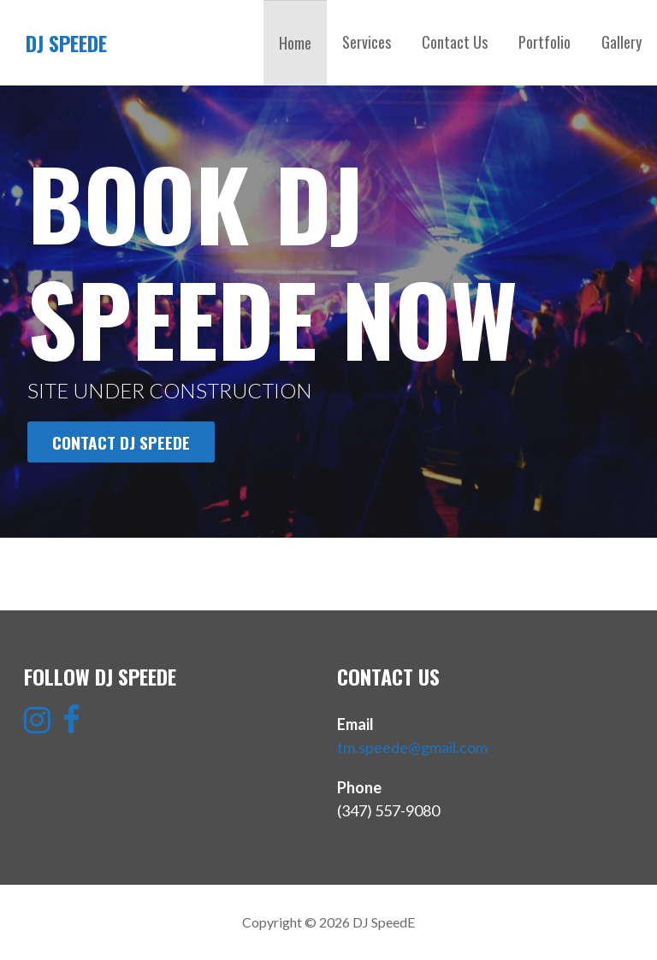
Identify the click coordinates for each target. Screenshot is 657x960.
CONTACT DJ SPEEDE (121, 442)
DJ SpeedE (66, 42)
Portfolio (544, 42)
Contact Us (455, 42)
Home (295, 43)
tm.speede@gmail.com (412, 747)
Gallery (621, 42)
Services (366, 42)
